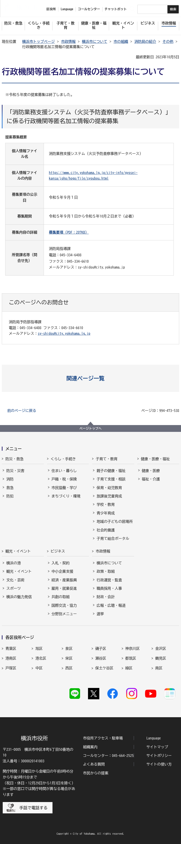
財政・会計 (106, 597)
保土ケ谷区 (104, 668)
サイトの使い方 (159, 764)
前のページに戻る (21, 410)
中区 (39, 668)
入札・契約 (61, 563)
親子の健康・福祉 (111, 470)
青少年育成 (106, 513)
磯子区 (100, 648)
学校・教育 (106, 504)
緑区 (129, 668)
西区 (69, 668)
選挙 (100, 614)
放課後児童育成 (109, 496)
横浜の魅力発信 (19, 597)
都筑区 (130, 658)
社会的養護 (106, 530)
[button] (91, 378)
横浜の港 (13, 563)
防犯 (10, 496)
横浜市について (94, 41)
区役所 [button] (51, 9)
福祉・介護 (151, 479)
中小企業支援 (62, 571)
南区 (158, 668)
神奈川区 (132, 648)
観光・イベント (18, 551)
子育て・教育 (106, 459)
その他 (167, 41)
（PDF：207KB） (69, 232)
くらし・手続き (63, 459)
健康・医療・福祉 (155, 459)
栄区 (69, 658)
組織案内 (90, 747)
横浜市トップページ (38, 41)
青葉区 (10, 648)
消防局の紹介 (145, 41)
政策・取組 (106, 571)
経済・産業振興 (64, 580)
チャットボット (116, 9)
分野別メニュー (64, 614)
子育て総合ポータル (113, 538)
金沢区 (160, 648)
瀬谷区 (100, 658)
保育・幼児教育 (109, 487)
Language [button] (67, 9)
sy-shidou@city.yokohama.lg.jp (64, 333)
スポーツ (13, 588)
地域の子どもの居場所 (115, 521)
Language (153, 738)
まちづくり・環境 (66, 496)
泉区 (69, 648)
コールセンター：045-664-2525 (108, 755)
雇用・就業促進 (64, 588)
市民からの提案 (95, 773)
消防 (10, 479)
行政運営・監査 (109, 580)
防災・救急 (14, 459)
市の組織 (121, 41)
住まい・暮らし (64, 470)
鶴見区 (160, 658)
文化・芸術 (15, 580)
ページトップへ (90, 428)
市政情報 (68, 41)
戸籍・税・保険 (64, 479)
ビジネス (58, 551)
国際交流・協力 (64, 605)
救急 (10, 487)
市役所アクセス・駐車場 (103, 738)
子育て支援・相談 (111, 479)
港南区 (10, 658)
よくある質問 (94, 764)
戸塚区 (10, 668)
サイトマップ (157, 747)
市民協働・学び (64, 487)
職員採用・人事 (109, 588)
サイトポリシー (159, 755)
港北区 (40, 658)
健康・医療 (151, 470)
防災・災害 (15, 470)
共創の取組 (61, 597)
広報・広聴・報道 (111, 605)
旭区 (39, 648)
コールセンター (89, 9)
